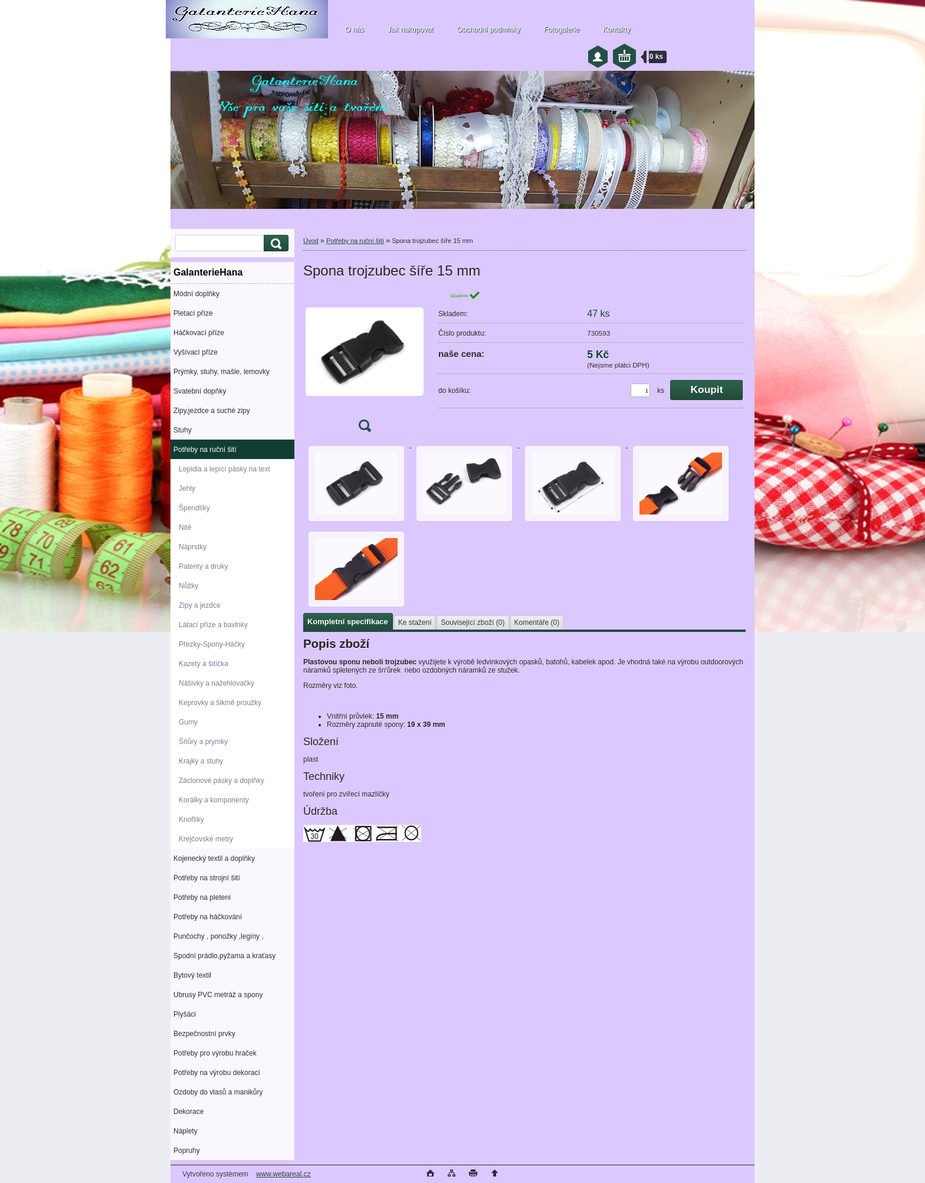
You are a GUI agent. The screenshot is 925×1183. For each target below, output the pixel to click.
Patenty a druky (203, 566)
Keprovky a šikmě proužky (220, 703)
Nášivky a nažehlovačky (216, 683)
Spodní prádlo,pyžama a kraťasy (224, 956)
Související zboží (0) (472, 622)
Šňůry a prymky (203, 742)
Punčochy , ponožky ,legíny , (218, 936)
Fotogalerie (561, 29)
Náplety (185, 1131)
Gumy (188, 722)
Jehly (187, 488)
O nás (354, 29)
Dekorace (188, 1111)
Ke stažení (415, 622)
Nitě (185, 527)
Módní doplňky (196, 294)
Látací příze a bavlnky (213, 625)
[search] (274, 243)
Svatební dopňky (199, 391)
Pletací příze (193, 313)
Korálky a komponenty (214, 800)
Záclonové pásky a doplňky (221, 780)
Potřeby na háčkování (207, 917)
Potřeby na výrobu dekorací (216, 1073)
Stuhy (182, 430)
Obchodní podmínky (488, 29)
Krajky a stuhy (201, 761)
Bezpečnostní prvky (204, 1034)
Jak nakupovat (410, 29)
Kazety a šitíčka (203, 664)
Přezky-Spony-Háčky (212, 644)
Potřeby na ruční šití (205, 449)
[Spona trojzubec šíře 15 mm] (364, 365)
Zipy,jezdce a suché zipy (211, 411)
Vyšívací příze (195, 352)
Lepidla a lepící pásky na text (224, 469)
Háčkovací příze (198, 333)
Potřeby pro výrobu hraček (215, 1053)
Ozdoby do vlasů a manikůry (218, 1092)
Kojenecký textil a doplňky (214, 858)
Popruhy (186, 1150)
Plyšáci (184, 1014)
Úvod (311, 240)
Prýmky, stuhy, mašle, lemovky (221, 372)
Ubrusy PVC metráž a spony (218, 995)
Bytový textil (192, 975)
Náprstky (192, 547)
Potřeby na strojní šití (206, 878)
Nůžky (188, 586)
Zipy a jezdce (200, 605)
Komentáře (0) (537, 622)
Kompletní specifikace (347, 621)
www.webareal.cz (283, 1174)
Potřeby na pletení (202, 897)
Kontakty (617, 29)
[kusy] (640, 390)
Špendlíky (194, 508)
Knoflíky (191, 819)
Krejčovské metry (206, 839)
